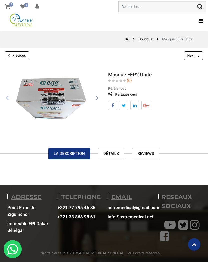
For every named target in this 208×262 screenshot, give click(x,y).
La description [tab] (69, 153)
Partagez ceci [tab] (118, 94)
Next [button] (194, 55)
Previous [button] (17, 55)
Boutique (146, 39)
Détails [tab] (111, 153)
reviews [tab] (146, 153)
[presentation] (7, 98)
